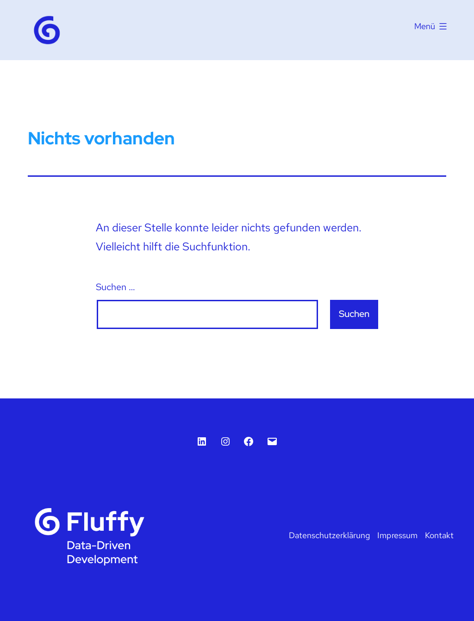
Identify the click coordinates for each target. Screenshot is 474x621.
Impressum (397, 535)
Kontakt (439, 535)
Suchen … (115, 287)
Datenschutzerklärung (329, 535)
